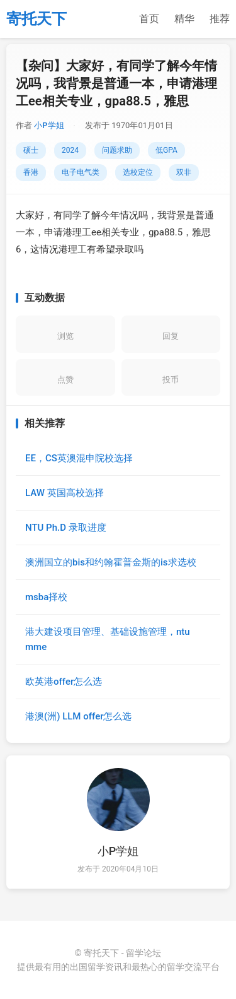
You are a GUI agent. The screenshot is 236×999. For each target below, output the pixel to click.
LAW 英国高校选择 (64, 493)
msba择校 (46, 597)
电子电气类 (80, 172)
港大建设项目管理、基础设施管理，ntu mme (107, 639)
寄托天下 (36, 19)
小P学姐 (49, 125)
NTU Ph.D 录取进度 (65, 527)
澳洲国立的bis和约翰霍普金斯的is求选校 (110, 562)
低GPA (166, 150)
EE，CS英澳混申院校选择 (79, 458)
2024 (70, 150)
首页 (149, 19)
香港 (30, 172)
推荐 (220, 19)
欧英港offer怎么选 (63, 681)
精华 (184, 19)
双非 (183, 172)
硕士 (30, 150)
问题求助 (117, 150)
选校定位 (138, 172)
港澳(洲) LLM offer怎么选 (78, 716)
